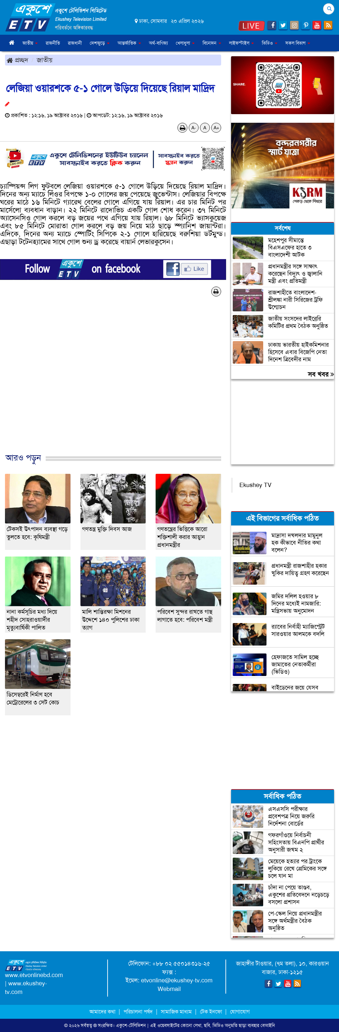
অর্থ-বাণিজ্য (158, 43)
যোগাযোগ (240, 1011)
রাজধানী (75, 43)
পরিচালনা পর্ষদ (138, 1011)
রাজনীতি (53, 43)
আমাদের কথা (103, 1011)
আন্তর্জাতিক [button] (129, 43)
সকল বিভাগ (297, 43)
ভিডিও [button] (269, 43)
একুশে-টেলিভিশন (131, 1025)
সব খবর (321, 374)
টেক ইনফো (211, 1011)
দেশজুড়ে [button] (100, 43)
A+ (216, 128)
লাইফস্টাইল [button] (241, 43)
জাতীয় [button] (30, 43)
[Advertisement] (113, 381)
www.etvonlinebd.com (34, 975)
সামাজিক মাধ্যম (176, 1011)
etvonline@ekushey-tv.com (177, 980)
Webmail (169, 989)
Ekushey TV (255, 485)
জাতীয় (45, 60)
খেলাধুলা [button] (185, 43)
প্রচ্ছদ (17, 60)
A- (193, 128)
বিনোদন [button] (212, 43)
